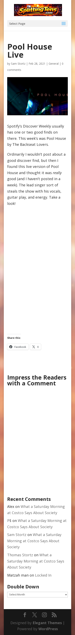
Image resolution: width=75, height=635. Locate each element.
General (54, 63)
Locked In (43, 575)
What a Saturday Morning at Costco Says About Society (34, 540)
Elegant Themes (47, 622)
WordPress (48, 628)
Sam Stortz (18, 63)
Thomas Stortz (20, 554)
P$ (9, 520)
